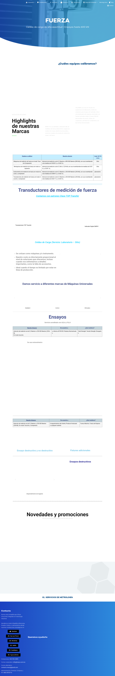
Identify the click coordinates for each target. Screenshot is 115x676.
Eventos (111, 5)
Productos (66, 2)
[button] (60, 254)
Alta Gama (55, 2)
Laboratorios (77, 2)
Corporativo (31, 2)
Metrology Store (103, 2)
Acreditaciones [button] (43, 2)
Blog (112, 2)
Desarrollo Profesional (91, 2)
